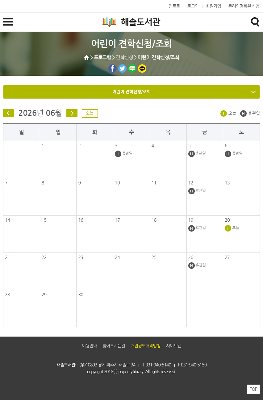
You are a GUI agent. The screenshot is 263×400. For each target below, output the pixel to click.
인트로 (174, 6)
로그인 (193, 6)
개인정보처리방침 (146, 346)
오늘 (90, 113)
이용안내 (89, 346)
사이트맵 (173, 346)
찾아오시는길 (113, 346)
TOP (253, 389)
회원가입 (213, 6)
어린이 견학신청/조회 (131, 92)
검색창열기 (255, 21)
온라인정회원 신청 (243, 6)
